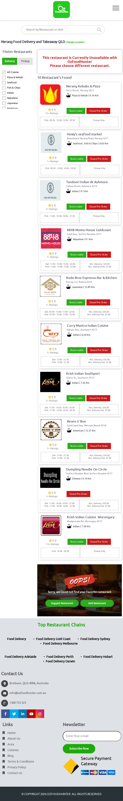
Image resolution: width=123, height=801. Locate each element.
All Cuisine (13, 72)
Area (8, 744)
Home (9, 733)
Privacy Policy (14, 767)
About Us (11, 739)
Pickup (25, 61)
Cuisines (10, 750)
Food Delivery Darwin (60, 661)
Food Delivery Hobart (97, 657)
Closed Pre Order (98, 110)
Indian (10, 92)
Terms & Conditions (18, 762)
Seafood (12, 82)
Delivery (10, 61)
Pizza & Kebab (15, 77)
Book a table (75, 110)
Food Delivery (16, 639)
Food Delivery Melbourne (60, 644)
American (12, 108)
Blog (8, 756)
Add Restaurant (97, 603)
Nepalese (12, 98)
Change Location (75, 42)
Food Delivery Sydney (95, 639)
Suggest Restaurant (62, 603)
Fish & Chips (13, 87)
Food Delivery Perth (59, 657)
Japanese (12, 103)
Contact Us (12, 773)
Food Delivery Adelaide (20, 657)
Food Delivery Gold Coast (53, 639)
